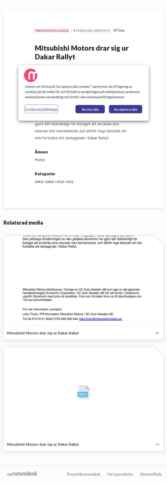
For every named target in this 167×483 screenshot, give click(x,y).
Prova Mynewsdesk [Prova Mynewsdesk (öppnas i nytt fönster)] (83, 474)
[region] (83, 93)
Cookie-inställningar (41, 109)
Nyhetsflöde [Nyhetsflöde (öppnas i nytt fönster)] (151, 474)
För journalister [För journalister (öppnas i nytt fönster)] (120, 474)
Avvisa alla (90, 109)
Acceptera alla (125, 109)
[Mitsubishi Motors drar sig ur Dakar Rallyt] (83, 281)
